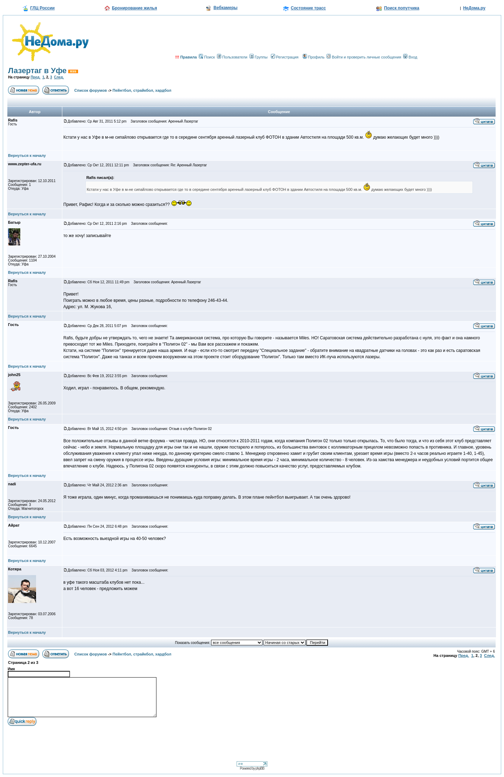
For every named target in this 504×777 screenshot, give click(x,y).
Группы (259, 57)
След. (59, 77)
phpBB (259, 768)
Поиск (207, 57)
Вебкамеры (225, 7)
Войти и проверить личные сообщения (364, 57)
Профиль (314, 57)
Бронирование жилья (134, 8)
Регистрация (285, 57)
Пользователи (232, 57)
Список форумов (90, 90)
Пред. (35, 77)
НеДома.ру (474, 8)
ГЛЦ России (42, 8)
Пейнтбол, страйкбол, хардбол (142, 90)
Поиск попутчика (401, 8)
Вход (410, 57)
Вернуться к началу (27, 155)
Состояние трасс (308, 8)
